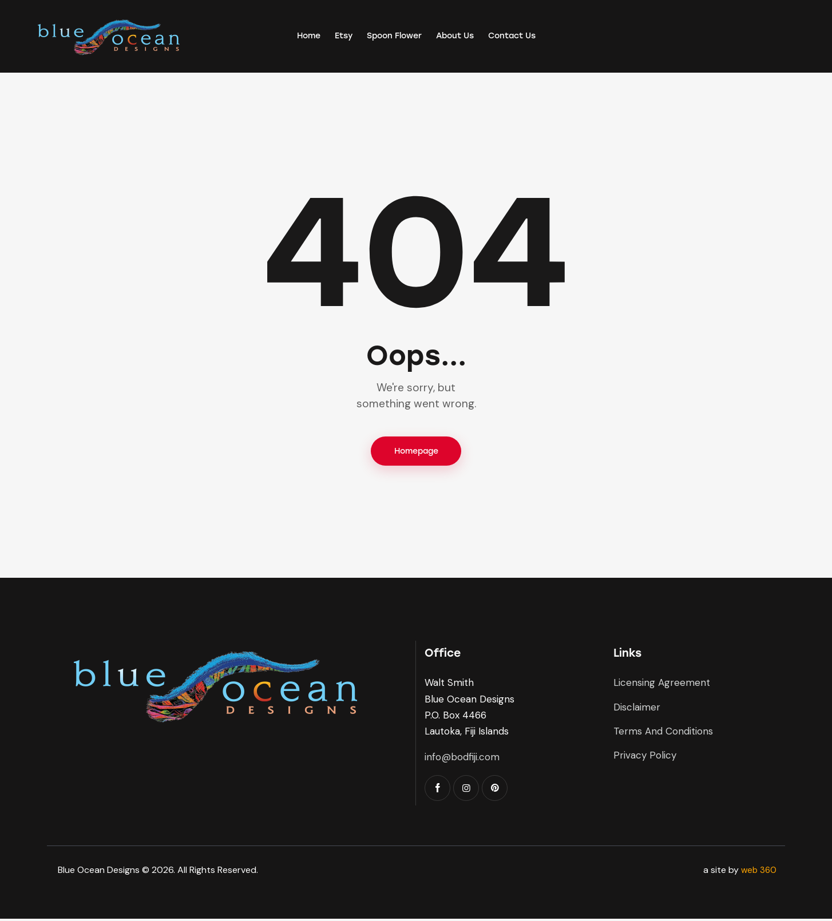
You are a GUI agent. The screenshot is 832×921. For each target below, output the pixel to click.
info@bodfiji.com (462, 759)
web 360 (757, 872)
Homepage (416, 452)
